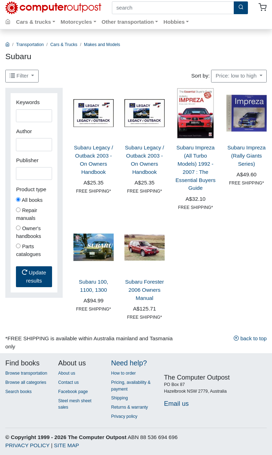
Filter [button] (20, 76)
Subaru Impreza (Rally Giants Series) (246, 155)
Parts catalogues (28, 250)
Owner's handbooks (28, 232)
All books (29, 200)
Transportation (30, 44)
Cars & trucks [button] (33, 22)
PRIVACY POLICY (27, 445)
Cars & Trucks (63, 44)
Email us (176, 403)
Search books (18, 391)
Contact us (68, 382)
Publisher (27, 160)
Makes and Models (102, 44)
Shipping (119, 398)
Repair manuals (26, 214)
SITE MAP (66, 445)
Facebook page (73, 391)
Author (24, 131)
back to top (250, 338)
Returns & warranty (129, 407)
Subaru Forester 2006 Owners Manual (144, 290)
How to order (123, 373)
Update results (34, 276)
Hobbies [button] (174, 22)
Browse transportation (26, 373)
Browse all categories (25, 382)
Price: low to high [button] (237, 76)
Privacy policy (124, 416)
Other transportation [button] (128, 22)
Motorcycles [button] (76, 22)
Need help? (129, 363)
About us (66, 373)
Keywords (28, 102)
